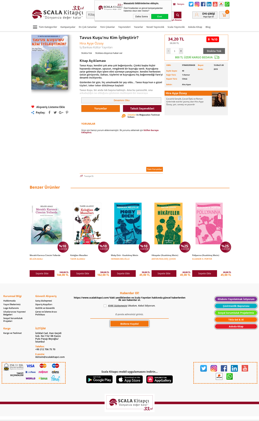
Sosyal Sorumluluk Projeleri (12, 313)
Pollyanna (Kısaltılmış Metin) (205, 255)
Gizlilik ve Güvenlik (45, 301)
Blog (208, 26)
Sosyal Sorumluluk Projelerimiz (236, 305)
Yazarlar (138, 26)
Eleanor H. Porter (202, 259)
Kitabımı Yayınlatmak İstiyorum (236, 292)
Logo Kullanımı (11, 301)
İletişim (178, 4)
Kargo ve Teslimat (12, 326)
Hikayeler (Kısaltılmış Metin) (165, 255)
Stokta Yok (214, 51)
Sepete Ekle (42, 266)
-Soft (112, 416)
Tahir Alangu (77, 259)
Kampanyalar (67, 26)
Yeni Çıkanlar (107, 26)
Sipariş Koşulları (43, 297)
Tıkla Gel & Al (236, 312)
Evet (159, 16)
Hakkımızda (9, 293)
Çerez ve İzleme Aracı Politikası (46, 306)
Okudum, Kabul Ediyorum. (129, 298)
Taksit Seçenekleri (142, 108)
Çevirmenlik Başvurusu (236, 298)
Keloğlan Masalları (79, 255)
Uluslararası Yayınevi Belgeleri (14, 306)
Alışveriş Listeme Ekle (48, 107)
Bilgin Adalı (36, 259)
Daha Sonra (141, 16)
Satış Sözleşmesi (43, 293)
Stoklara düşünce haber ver (108, 53)
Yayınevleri (124, 26)
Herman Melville (120, 259)
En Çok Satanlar (88, 26)
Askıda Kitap (195, 26)
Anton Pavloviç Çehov (164, 259)
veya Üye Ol (208, 16)
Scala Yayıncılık (176, 26)
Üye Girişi (208, 13)
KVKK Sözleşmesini (117, 298)
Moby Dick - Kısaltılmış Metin (124, 255)
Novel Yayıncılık (155, 26)
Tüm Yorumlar (154, 169)
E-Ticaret (119, 416)
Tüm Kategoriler (44, 26)
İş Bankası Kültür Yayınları (96, 47)
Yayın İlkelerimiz (11, 297)
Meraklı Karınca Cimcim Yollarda (45, 255)
